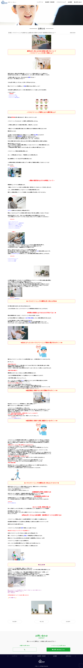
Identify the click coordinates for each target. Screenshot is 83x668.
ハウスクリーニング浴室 (12, 261)
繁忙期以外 (20, 136)
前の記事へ (15, 621)
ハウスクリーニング (61, 2)
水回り (29, 321)
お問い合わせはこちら (58, 649)
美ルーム (37, 666)
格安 (22, 527)
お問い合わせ (78, 2)
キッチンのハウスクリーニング (13, 258)
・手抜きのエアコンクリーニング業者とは (15, 224)
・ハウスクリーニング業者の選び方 (13, 97)
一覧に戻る (41, 621)
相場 (25, 86)
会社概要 (70, 2)
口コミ (22, 380)
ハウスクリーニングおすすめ (12, 167)
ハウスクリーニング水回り (12, 259)
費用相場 (13, 117)
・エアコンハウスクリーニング (13, 221)
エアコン (9, 210)
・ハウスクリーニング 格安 (12, 96)
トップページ (40, 2)
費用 (29, 77)
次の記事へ (68, 621)
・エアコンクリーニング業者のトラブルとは (15, 225)
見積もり (26, 535)
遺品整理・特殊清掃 (49, 2)
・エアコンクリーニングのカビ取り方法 (14, 226)
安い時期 (35, 134)
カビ (37, 251)
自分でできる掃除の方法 (12, 502)
